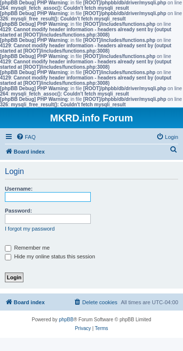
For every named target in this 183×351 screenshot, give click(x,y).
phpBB (66, 319)
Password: (18, 211)
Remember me (27, 248)
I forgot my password (30, 229)
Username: (19, 189)
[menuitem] (26, 137)
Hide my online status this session (50, 256)
